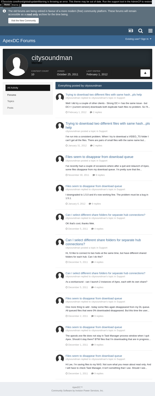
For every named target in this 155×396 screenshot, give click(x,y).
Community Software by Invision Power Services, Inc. (77, 390)
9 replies (99, 175)
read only (32, 14)
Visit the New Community (23, 20)
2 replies (96, 112)
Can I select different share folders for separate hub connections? (105, 214)
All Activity (12, 87)
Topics (10, 101)
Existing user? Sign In (138, 39)
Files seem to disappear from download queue (99, 157)
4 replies (97, 228)
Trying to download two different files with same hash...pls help (104, 94)
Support (121, 97)
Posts (10, 107)
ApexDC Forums (19, 40)
